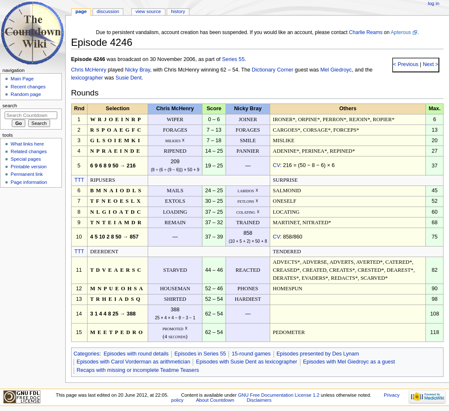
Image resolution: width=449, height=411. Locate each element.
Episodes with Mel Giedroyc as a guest (349, 362)
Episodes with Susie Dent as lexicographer (247, 362)
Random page (26, 94)
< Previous (405, 64)
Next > (429, 64)
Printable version (28, 166)
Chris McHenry (88, 70)
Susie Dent (128, 78)
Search (10, 105)
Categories (86, 354)
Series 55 (233, 59)
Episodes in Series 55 (200, 354)
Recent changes (28, 86)
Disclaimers (259, 400)
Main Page (22, 78)
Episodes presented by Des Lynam (317, 354)
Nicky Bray (137, 70)
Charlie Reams (366, 32)
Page (81, 11)
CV (276, 165)
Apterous (401, 32)
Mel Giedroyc (336, 70)
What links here (27, 143)
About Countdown (215, 400)
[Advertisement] (30, 254)
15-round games (251, 354)
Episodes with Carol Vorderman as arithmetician (133, 362)
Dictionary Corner (272, 70)
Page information (29, 182)
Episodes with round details (136, 354)
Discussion (108, 11)
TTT (79, 180)
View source (148, 11)
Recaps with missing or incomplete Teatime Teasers (138, 370)
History (178, 11)
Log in (433, 3)
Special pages (26, 159)
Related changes (29, 151)
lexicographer (87, 78)
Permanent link (27, 174)
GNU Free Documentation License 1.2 (278, 395)
